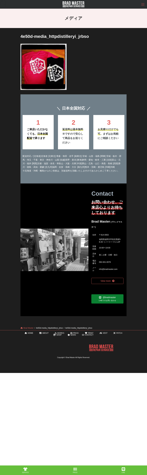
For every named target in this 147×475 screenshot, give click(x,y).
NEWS (72, 335)
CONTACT (87, 335)
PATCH (118, 333)
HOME (29, 333)
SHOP (57, 335)
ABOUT (44, 333)
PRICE (74, 333)
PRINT (89, 333)
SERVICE (25, 470)
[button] (107, 281)
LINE (123, 470)
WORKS (59, 333)
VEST (103, 333)
